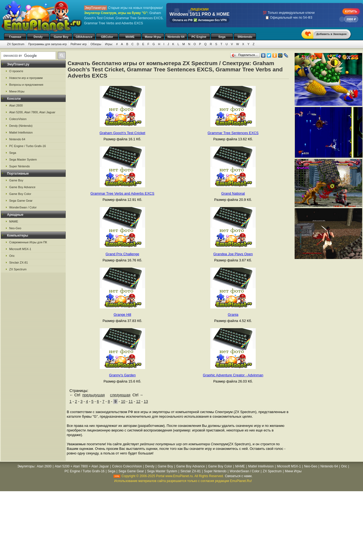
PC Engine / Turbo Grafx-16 (27, 146)
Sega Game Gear (20, 200)
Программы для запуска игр (47, 44)
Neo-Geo (15, 228)
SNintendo (245, 36)
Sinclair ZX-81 (18, 262)
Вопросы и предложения (26, 84)
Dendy (38, 36)
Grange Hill (122, 315)
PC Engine (198, 36)
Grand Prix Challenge (122, 254)
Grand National (233, 193)
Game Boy (61, 36)
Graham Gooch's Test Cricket (122, 133)
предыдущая (93, 395)
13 (146, 401)
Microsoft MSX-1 (20, 249)
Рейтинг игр (79, 44)
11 (131, 401)
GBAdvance (84, 36)
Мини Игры (153, 36)
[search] (28, 55)
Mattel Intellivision (21, 132)
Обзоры (96, 44)
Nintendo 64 (176, 36)
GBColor (107, 36)
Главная (15, 36)
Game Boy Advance (22, 187)
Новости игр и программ (26, 77)
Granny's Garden (122, 375)
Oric (12, 255)
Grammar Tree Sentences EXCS (233, 133)
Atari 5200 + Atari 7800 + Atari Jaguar (82, 466)
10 (123, 401)
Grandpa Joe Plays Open (233, 254)
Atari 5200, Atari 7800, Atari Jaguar (32, 112)
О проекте (16, 71)
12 (138, 401)
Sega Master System (23, 159)
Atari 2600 (16, 105)
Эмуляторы (25, 466)
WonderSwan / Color (22, 207)
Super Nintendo (19, 166)
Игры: (109, 44)
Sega (221, 36)
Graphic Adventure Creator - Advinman (233, 375)
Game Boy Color (20, 193)
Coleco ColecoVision (127, 466)
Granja (233, 315)
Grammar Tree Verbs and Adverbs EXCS (122, 193)
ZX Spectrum (15, 44)
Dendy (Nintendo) (20, 125)
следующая (120, 395)
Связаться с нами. (238, 476)
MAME (130, 36)
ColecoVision (17, 119)
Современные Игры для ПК (28, 242)
